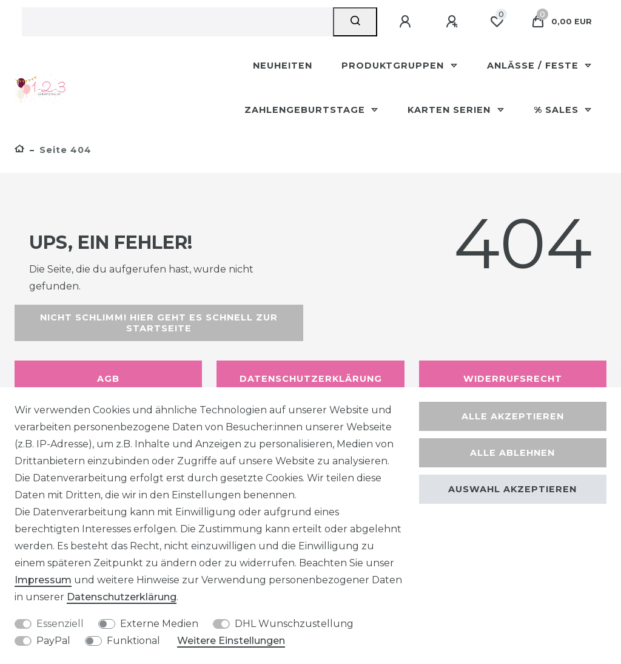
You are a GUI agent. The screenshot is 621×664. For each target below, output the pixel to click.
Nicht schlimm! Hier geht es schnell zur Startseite (159, 323)
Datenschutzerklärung (311, 378)
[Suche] (355, 21)
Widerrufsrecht (512, 378)
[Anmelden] (406, 22)
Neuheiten (282, 65)
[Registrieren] (453, 22)
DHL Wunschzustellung (294, 623)
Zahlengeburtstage (306, 109)
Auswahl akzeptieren (512, 489)
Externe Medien (159, 623)
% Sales (558, 109)
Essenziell (60, 623)
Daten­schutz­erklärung (121, 597)
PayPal (53, 640)
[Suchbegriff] (177, 21)
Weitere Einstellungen (231, 640)
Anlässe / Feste (534, 65)
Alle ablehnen (512, 452)
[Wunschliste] (496, 22)
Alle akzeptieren (513, 416)
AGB (108, 378)
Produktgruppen (394, 65)
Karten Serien (451, 109)
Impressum (43, 580)
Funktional (133, 640)
